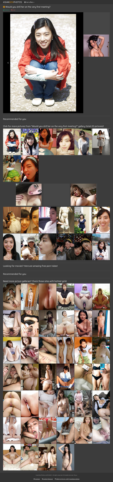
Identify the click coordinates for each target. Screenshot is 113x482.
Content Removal (47, 479)
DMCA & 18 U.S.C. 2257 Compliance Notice (67, 479)
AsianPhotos (12, 2)
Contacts (37, 479)
